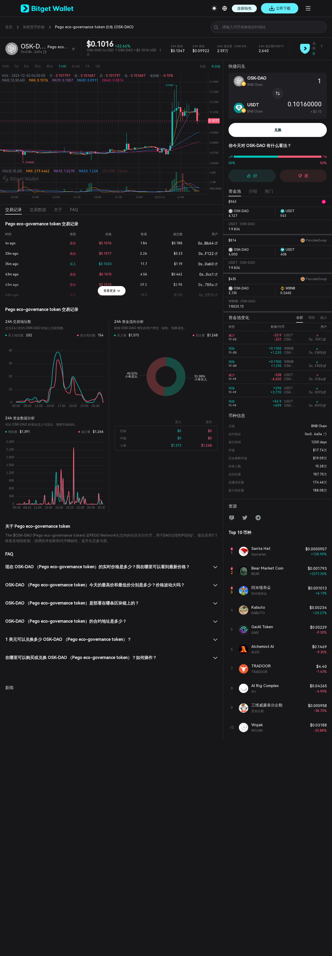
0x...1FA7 (315, 339)
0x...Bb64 (206, 243)
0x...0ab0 (206, 264)
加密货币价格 (34, 27)
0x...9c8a (315, 379)
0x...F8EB (316, 353)
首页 (8, 27)
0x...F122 (206, 254)
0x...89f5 (315, 392)
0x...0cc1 (206, 274)
